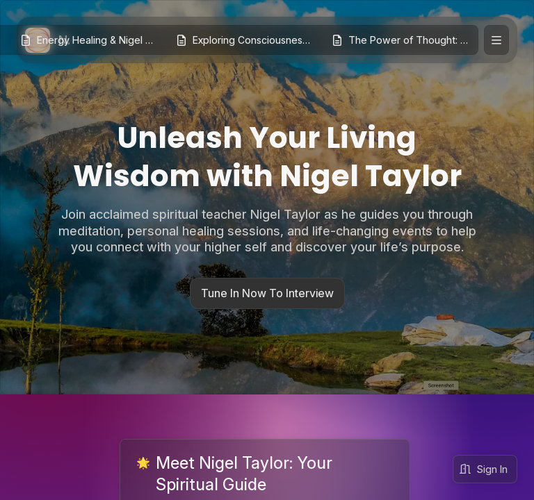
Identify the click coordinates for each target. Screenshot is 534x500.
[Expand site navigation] (496, 40)
